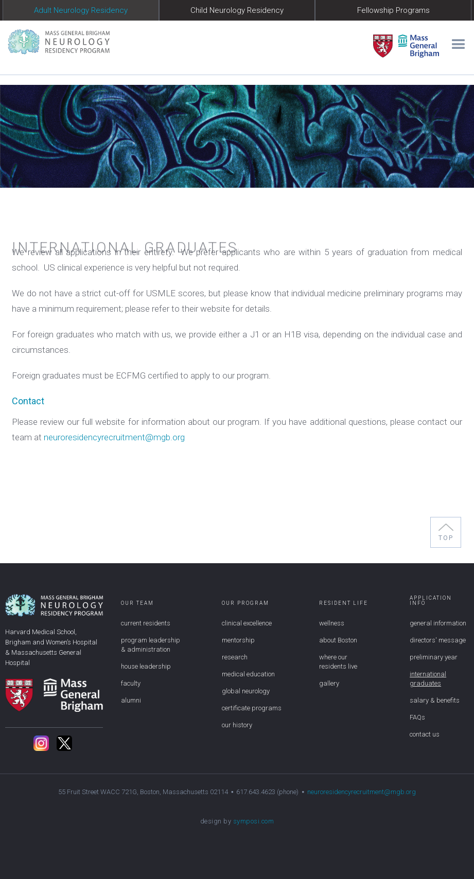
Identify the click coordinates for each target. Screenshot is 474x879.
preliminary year (434, 657)
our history (237, 725)
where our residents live (338, 661)
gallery (329, 683)
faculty (131, 683)
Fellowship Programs (393, 10)
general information (438, 623)
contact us (425, 734)
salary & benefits (435, 700)
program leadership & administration (150, 644)
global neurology (246, 691)
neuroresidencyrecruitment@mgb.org (114, 437)
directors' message (438, 640)
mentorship (238, 640)
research (235, 657)
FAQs (417, 717)
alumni (131, 700)
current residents (145, 623)
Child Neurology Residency (237, 10)
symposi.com (253, 821)
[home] (55, 42)
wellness (331, 623)
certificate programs (252, 708)
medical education (248, 674)
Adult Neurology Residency (81, 10)
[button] (456, 42)
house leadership (146, 666)
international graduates (428, 678)
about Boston (338, 640)
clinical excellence (247, 623)
